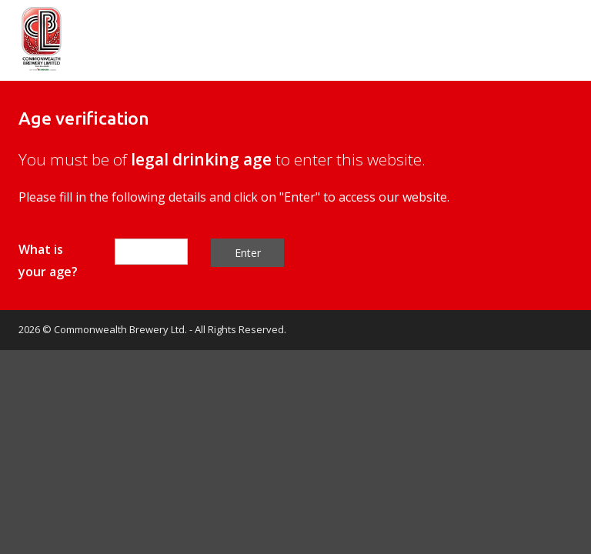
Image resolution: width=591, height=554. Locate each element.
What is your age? (48, 260)
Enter (248, 252)
